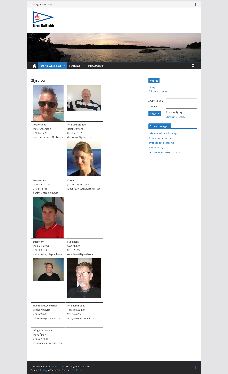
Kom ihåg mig (175, 112)
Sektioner (74, 65)
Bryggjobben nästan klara (160, 138)
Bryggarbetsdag (155, 147)
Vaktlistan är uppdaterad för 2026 (164, 152)
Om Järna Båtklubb (51, 65)
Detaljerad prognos (157, 91)
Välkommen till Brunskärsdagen (163, 133)
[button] (63, 66)
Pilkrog (151, 87)
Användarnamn (155, 100)
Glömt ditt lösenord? (175, 116)
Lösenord (152, 106)
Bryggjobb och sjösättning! (161, 142)
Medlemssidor (96, 65)
